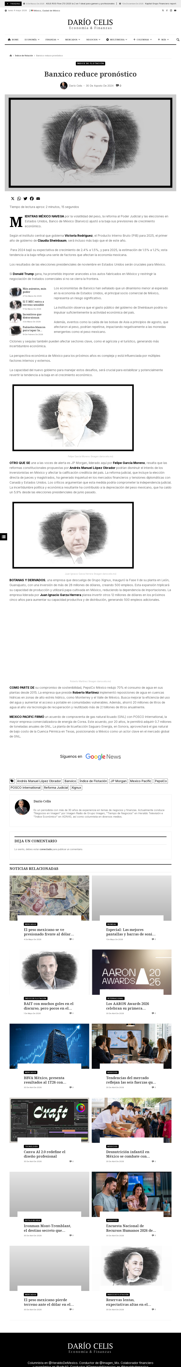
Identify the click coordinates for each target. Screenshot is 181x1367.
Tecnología (31, 1146)
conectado (46, 849)
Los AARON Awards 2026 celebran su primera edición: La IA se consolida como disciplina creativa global (129, 1006)
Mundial (111, 924)
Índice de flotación (24, 55)
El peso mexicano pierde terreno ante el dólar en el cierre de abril (47, 1302)
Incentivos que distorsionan (32, 316)
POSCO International (25, 787)
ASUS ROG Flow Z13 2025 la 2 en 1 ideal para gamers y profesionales (69, 3)
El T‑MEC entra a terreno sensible (33, 303)
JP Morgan (118, 781)
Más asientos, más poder (34, 290)
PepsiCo (161, 781)
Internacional (115, 998)
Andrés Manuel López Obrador (39, 781)
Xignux (76, 787)
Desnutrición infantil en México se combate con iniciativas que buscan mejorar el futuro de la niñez (127, 1154)
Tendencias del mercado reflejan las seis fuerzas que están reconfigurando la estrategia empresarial (130, 1080)
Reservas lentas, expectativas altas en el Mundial (127, 1302)
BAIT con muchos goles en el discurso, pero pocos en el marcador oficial (49, 1006)
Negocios (112, 1072)
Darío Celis (42, 801)
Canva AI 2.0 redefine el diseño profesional (44, 1154)
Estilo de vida (32, 1220)
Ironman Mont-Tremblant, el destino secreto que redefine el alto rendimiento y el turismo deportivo (49, 1228)
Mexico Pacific (140, 781)
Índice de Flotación (93, 781)
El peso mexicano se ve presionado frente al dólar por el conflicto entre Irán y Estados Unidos (48, 932)
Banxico (70, 781)
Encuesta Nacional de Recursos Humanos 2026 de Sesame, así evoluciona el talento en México (129, 1228)
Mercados (30, 924)
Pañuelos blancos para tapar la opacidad (34, 329)
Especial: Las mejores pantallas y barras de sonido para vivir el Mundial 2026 (131, 932)
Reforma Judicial (56, 787)
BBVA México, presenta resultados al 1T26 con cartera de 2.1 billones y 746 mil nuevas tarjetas (48, 1080)
